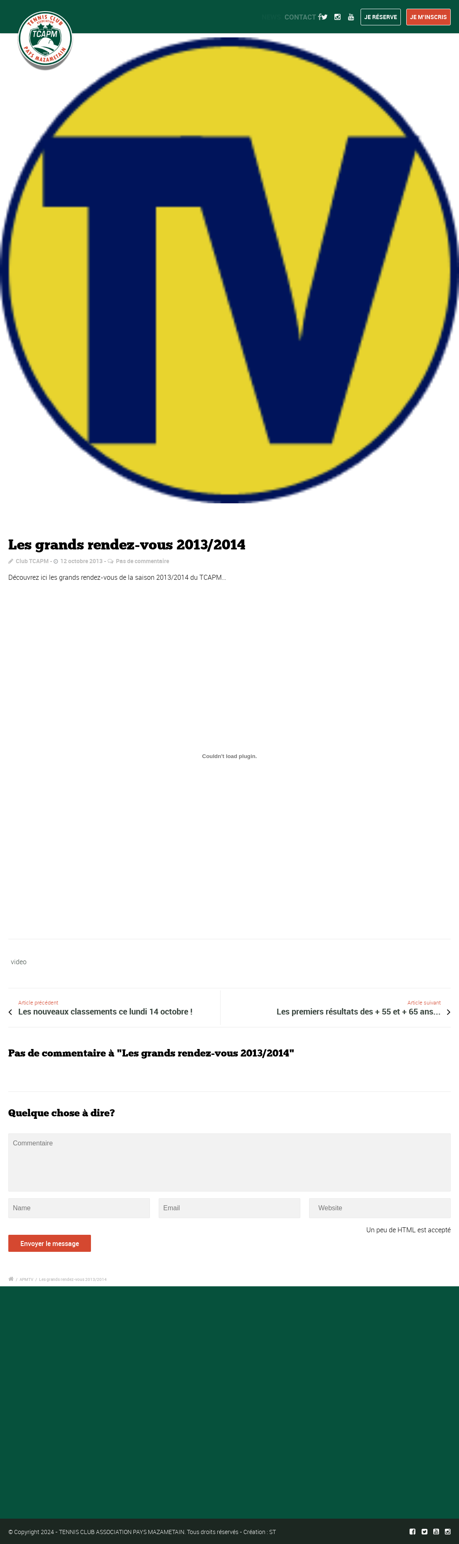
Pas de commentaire (142, 561)
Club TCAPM (32, 561)
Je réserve (380, 17)
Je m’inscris (428, 17)
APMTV (26, 1279)
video (19, 961)
